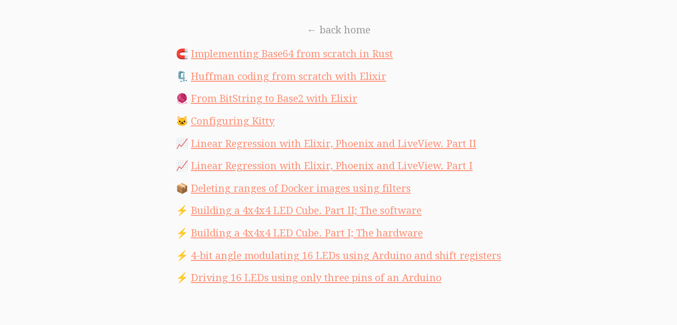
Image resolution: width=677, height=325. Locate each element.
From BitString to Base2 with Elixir (274, 98)
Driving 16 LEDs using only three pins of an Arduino (316, 277)
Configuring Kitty (233, 121)
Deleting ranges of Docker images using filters (301, 188)
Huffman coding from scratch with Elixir (288, 76)
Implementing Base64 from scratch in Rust (292, 54)
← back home (338, 30)
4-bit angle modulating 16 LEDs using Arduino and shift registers (346, 255)
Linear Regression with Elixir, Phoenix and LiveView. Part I (332, 166)
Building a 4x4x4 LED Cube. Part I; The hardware (307, 233)
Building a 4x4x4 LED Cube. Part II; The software (306, 210)
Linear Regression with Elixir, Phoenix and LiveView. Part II (333, 143)
